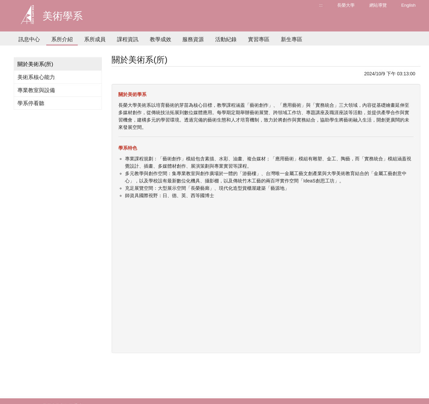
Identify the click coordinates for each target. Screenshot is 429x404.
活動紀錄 (226, 39)
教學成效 (160, 39)
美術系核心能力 (36, 77)
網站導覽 (378, 5)
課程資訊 (127, 39)
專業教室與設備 (36, 90)
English (408, 5)
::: (321, 5)
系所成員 (95, 39)
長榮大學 (346, 5)
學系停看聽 (30, 103)
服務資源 (193, 39)
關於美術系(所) (35, 64)
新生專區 (291, 39)
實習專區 (258, 39)
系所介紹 (62, 39)
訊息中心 (29, 39)
